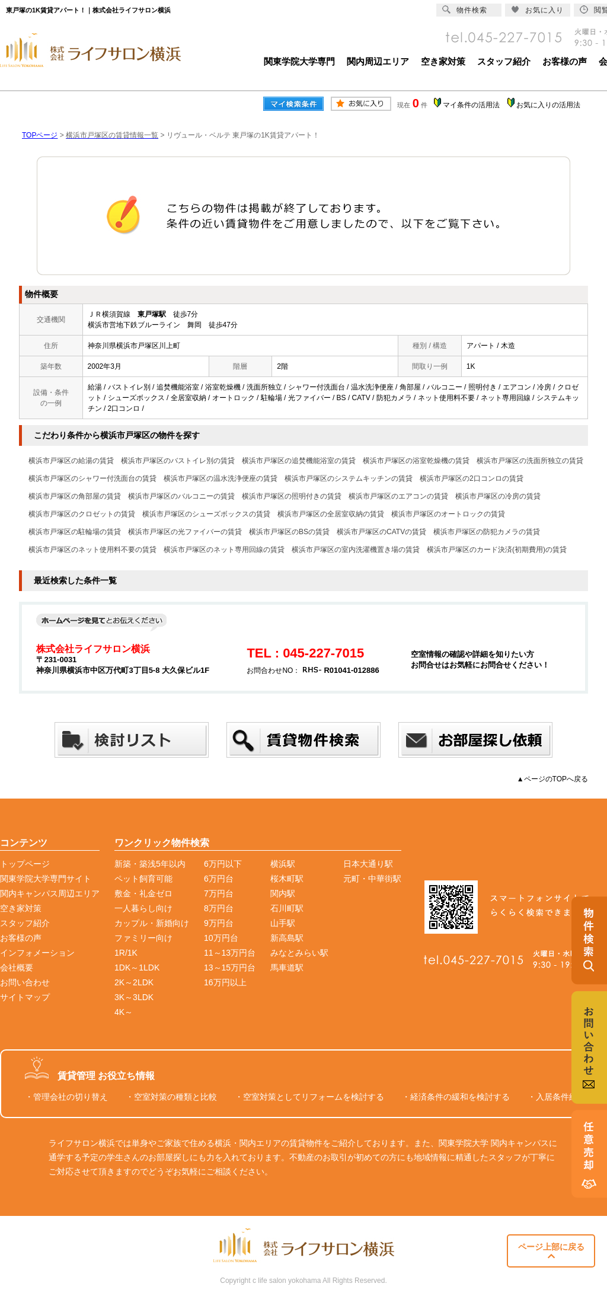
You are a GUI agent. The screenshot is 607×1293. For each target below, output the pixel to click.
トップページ (25, 864)
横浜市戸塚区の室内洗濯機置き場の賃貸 (356, 549)
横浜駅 (282, 864)
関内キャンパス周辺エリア (50, 893)
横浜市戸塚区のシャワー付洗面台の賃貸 (92, 478)
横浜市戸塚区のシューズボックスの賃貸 (206, 514)
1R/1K (126, 952)
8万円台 (219, 908)
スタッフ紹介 (504, 61)
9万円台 (219, 923)
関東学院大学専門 (299, 61)
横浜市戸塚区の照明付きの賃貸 (291, 496)
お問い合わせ (25, 982)
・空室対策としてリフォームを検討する (309, 1097)
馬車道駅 (287, 967)
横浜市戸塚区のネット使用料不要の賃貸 (92, 549)
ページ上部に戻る (551, 1251)
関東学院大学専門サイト (45, 878)
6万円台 (219, 878)
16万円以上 (225, 982)
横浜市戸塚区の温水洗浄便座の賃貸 (220, 478)
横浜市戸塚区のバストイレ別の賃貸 (178, 460)
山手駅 (282, 923)
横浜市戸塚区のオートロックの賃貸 (448, 514)
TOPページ (39, 135)
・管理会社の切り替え (66, 1097)
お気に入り (537, 9)
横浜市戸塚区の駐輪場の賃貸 (74, 532)
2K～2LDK (134, 982)
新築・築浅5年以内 (150, 864)
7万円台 (219, 893)
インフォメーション (37, 952)
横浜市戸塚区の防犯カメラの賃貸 (486, 532)
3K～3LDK (134, 997)
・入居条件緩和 (557, 1097)
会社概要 (16, 967)
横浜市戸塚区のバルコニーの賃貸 (181, 496)
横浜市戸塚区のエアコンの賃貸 (398, 496)
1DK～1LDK (136, 967)
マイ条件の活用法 (471, 105)
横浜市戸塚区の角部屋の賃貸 (74, 496)
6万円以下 (223, 864)
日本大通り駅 (368, 864)
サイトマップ (25, 997)
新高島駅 (287, 938)
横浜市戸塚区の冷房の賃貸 (498, 496)
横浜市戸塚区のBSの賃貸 (289, 532)
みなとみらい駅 (299, 952)
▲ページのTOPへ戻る (552, 779)
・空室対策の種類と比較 (171, 1097)
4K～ (123, 1012)
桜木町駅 (287, 878)
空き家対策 (443, 61)
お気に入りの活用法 (548, 105)
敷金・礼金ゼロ (143, 893)
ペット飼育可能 (143, 878)
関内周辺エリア (378, 61)
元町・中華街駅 (372, 878)
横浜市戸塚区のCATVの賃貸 (381, 532)
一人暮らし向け (143, 908)
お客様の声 (564, 61)
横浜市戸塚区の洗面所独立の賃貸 (530, 460)
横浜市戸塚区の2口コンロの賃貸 (471, 478)
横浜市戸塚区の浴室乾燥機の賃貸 (416, 460)
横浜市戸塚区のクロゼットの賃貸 (81, 514)
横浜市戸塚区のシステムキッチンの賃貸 (349, 478)
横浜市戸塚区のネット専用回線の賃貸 (224, 549)
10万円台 (221, 938)
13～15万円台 (229, 967)
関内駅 (282, 893)
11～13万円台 (229, 952)
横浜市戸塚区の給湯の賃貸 (71, 460)
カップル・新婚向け (151, 923)
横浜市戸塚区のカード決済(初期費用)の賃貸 (497, 549)
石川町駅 (287, 908)
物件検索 (464, 9)
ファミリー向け (143, 938)
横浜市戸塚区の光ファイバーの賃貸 (185, 532)
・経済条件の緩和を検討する (456, 1097)
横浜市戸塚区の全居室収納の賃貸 (330, 514)
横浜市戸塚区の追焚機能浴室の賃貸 (299, 460)
